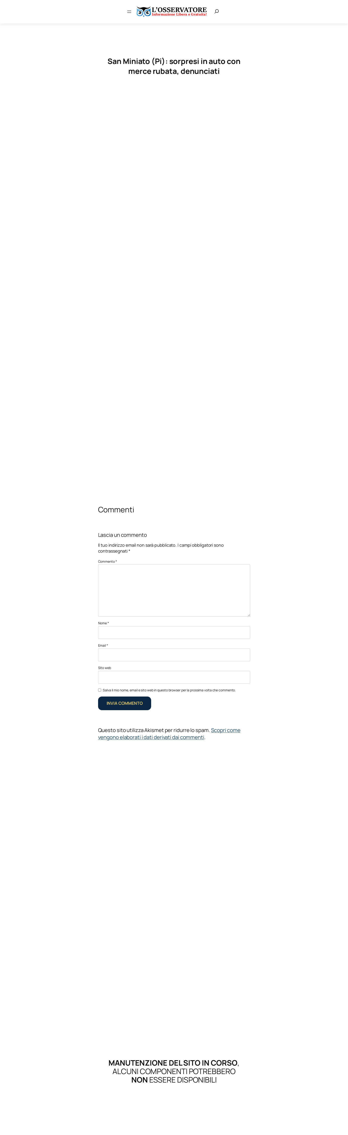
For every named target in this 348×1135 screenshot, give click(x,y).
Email (103, 645)
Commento (107, 561)
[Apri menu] (129, 12)
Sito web (104, 667)
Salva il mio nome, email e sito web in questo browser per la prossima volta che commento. (169, 690)
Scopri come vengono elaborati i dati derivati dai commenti (169, 734)
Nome (103, 623)
